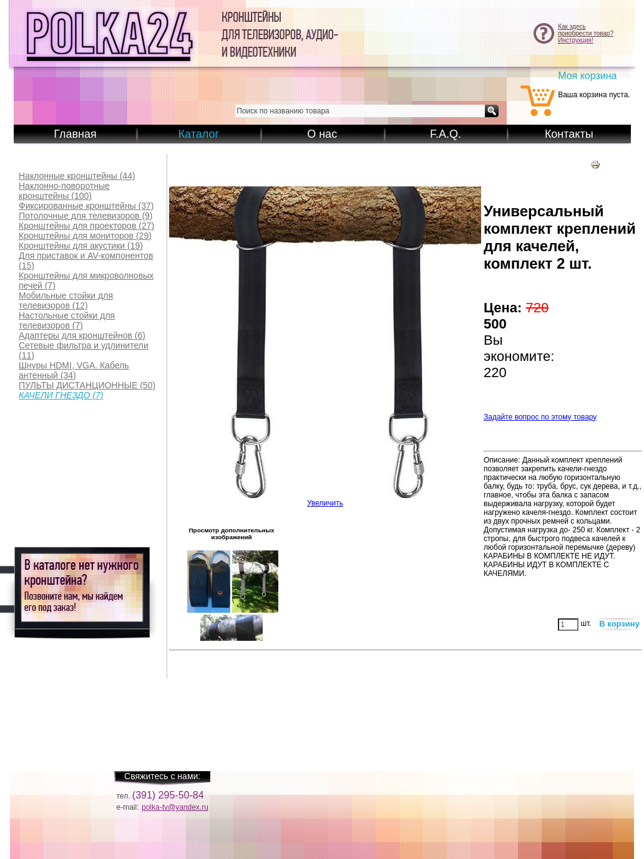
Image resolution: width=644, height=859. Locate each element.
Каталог (198, 134)
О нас (322, 134)
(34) (74, 370)
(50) (87, 385)
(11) (84, 350)
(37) (86, 206)
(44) (77, 176)
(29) (85, 236)
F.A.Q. (445, 134)
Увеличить (325, 499)
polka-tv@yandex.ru (175, 807)
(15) (86, 261)
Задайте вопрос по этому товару (540, 417)
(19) (81, 246)
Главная (75, 134)
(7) (86, 280)
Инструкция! (575, 40)
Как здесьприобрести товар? (585, 30)
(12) (66, 300)
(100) (64, 191)
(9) (86, 216)
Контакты (569, 134)
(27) (86, 226)
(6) (82, 335)
